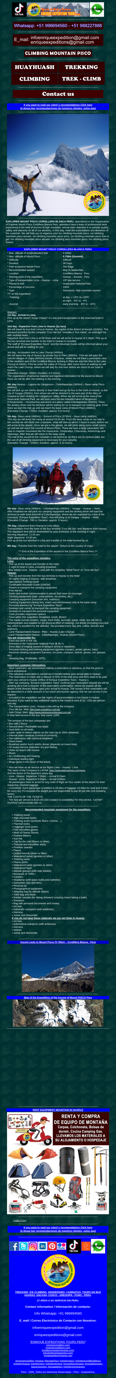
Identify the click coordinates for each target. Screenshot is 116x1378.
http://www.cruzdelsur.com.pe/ (45, 709)
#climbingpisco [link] (67, 1361)
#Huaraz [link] (39, 1361)
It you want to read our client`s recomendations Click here (58, 104)
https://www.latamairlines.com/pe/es (67, 770)
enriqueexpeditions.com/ (58, 1347)
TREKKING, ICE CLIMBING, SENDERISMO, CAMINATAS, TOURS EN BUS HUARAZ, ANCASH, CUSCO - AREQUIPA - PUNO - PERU (58, 1294)
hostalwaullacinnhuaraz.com (58, 1355)
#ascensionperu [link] (39, 1366)
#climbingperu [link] (38, 1363)
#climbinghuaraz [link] (21, 1363)
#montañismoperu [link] (93, 1363)
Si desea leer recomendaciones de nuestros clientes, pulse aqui (58, 108)
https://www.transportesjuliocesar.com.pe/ (50, 712)
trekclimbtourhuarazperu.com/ (58, 1353)
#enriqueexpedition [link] (24, 1361)
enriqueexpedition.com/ (58, 1345)
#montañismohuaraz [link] (73, 1363)
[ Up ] (24, 1220)
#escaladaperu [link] (55, 1366)
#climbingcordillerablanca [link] (88, 1361)
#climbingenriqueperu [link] (74, 1366)
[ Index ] (17, 1220)
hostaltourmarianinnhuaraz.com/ (58, 1350)
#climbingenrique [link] (54, 1363)
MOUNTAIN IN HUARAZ (58, 1109)
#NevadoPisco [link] (51, 1361)
